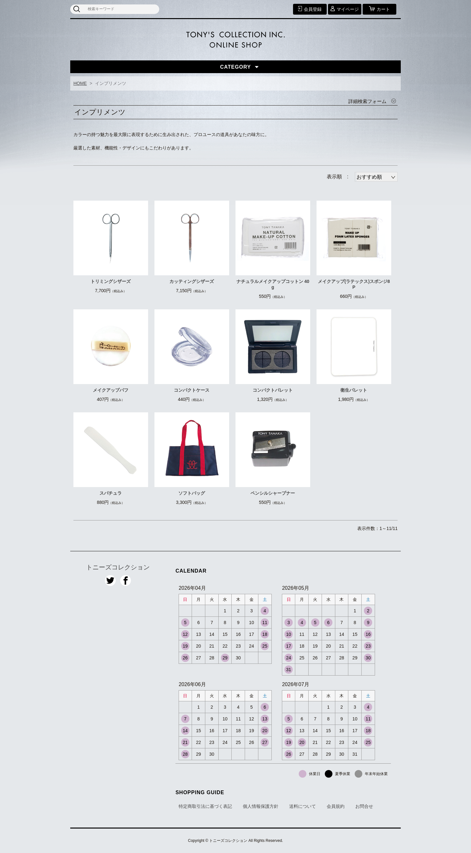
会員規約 (336, 806)
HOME (80, 83)
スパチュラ (110, 493)
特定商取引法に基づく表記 (205, 806)
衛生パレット (353, 390)
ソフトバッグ (191, 493)
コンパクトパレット (273, 390)
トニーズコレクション (118, 567)
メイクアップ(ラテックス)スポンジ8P (354, 284)
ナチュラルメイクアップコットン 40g (272, 284)
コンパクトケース (191, 390)
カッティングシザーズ (191, 281)
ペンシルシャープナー (272, 493)
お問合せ (364, 806)
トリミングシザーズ (111, 281)
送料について (302, 806)
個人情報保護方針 (260, 806)
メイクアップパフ (110, 390)
